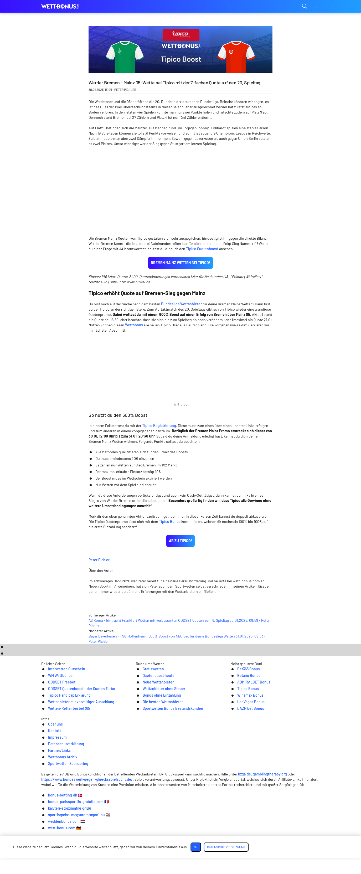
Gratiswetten (148, 711)
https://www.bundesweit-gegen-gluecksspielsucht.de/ (87, 832)
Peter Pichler (138, 520)
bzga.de (256, 827)
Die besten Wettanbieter (158, 745)
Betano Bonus (243, 718)
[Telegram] (180, 798)
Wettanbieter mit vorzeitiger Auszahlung (78, 745)
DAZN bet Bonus (245, 752)
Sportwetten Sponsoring (280, 779)
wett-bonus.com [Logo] (67, 6)
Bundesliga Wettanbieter (181, 265)
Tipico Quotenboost (202, 210)
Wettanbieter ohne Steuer (160, 731)
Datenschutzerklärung (154, 779)
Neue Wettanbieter (153, 725)
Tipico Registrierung (159, 386)
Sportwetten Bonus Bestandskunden (170, 752)
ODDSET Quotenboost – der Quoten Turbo (79, 731)
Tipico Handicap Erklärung (65, 738)
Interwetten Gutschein (62, 711)
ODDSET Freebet (56, 725)
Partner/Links (195, 779)
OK (244, 863)
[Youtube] (197, 798)
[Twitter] (164, 798)
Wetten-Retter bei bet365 (65, 752)
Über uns (66, 779)
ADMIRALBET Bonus (249, 725)
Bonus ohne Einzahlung (157, 738)
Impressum (115, 779)
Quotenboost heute (154, 718)
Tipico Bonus (169, 482)
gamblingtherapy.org (282, 827)
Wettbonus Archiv (232, 779)
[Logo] (181, 816)
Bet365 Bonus (243, 711)
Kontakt (89, 779)
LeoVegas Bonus (245, 745)
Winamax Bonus (245, 738)
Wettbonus (134, 286)
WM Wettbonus (55, 718)
